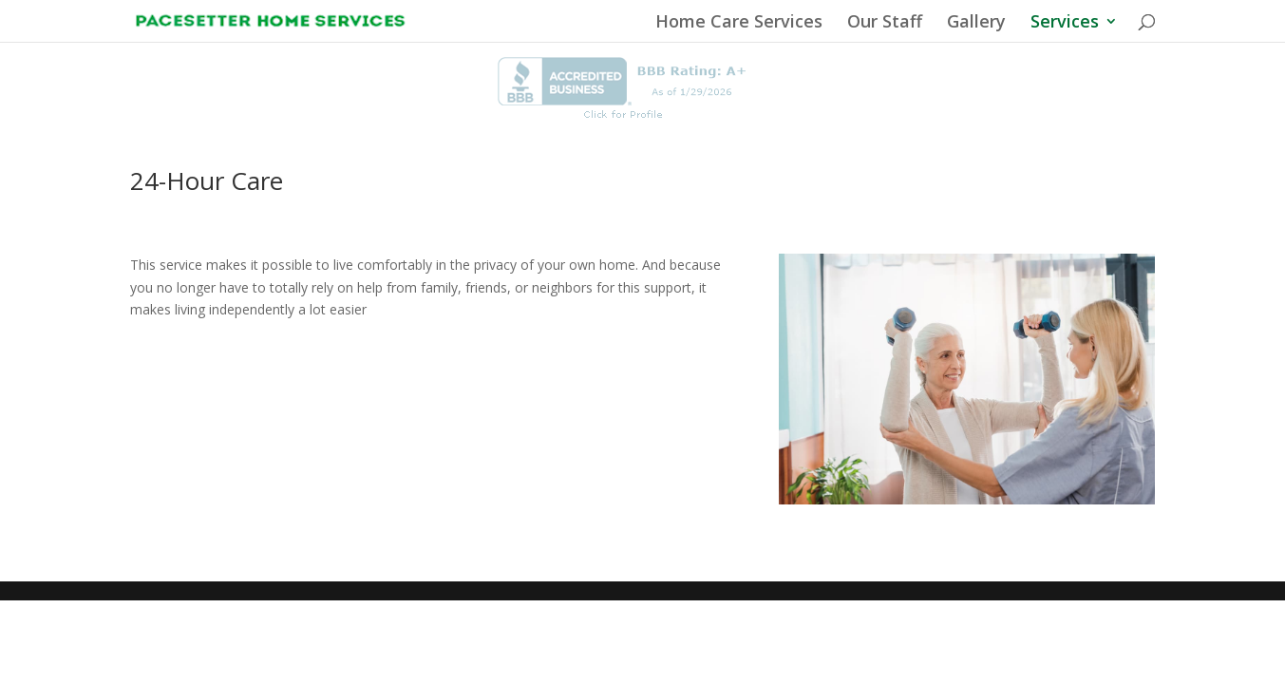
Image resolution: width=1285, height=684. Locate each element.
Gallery (976, 23)
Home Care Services (738, 23)
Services (1064, 23)
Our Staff (884, 23)
